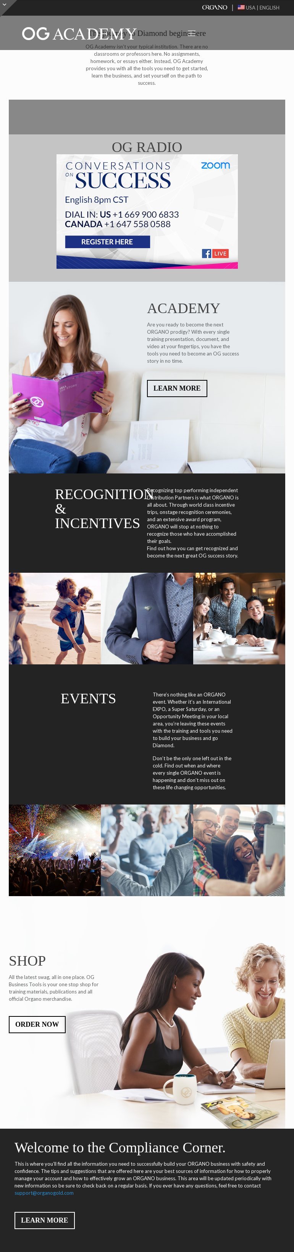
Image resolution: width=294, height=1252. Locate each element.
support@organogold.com (44, 1193)
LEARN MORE (177, 388)
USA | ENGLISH (258, 8)
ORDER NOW (37, 1024)
